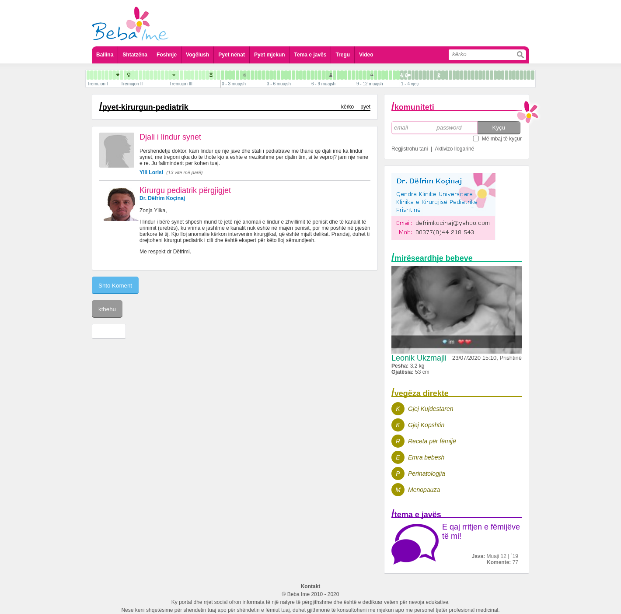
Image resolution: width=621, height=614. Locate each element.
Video (366, 55)
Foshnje (167, 55)
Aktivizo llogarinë (454, 149)
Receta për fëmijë (432, 441)
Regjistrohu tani (409, 149)
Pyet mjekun (269, 55)
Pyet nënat (231, 55)
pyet (365, 107)
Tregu (342, 55)
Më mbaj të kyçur (502, 139)
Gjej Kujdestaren (431, 408)
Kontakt (311, 586)
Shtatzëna (134, 55)
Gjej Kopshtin (426, 424)
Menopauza (424, 489)
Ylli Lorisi (151, 172)
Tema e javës (310, 55)
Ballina (104, 55)
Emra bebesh (426, 457)
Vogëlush (197, 55)
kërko (347, 107)
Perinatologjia (426, 473)
